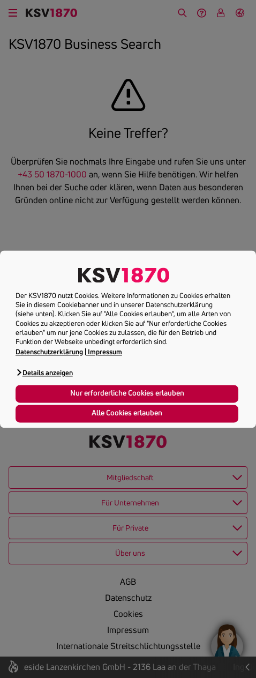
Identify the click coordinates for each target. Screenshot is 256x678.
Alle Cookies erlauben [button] (127, 413)
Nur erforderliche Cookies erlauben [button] (127, 393)
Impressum (105, 351)
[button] (44, 372)
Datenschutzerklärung (49, 351)
